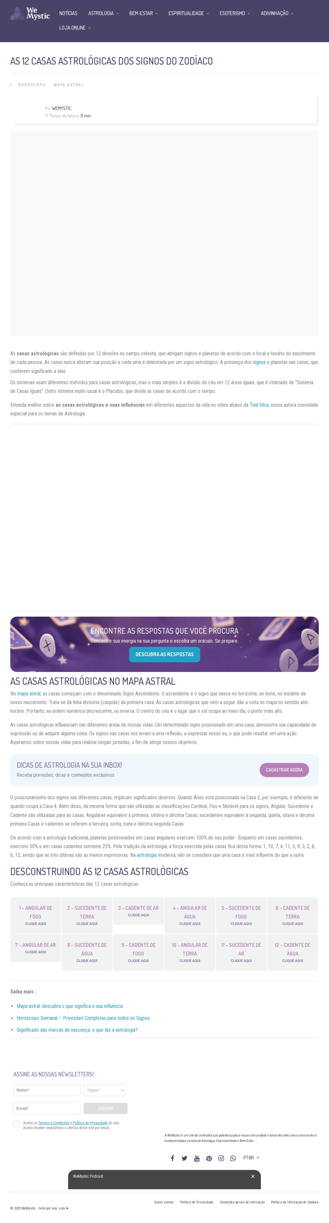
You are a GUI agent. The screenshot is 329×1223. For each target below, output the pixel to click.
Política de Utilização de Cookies (295, 1202)
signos (259, 362)
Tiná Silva (259, 405)
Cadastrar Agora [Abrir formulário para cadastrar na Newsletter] (284, 770)
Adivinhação (275, 13)
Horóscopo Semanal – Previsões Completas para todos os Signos (83, 1018)
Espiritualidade (186, 13)
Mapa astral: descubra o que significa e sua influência (70, 1006)
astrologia (146, 855)
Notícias (68, 13)
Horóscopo (32, 85)
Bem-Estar (141, 13)
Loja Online (72, 27)
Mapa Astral (69, 85)
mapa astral (28, 694)
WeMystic (61, 108)
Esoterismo (232, 13)
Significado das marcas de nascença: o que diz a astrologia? (77, 1030)
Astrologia (101, 13)
